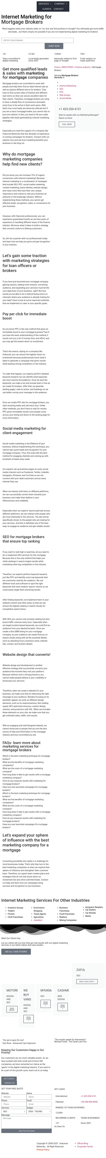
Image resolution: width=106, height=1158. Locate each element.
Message (5, 1115)
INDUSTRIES (67, 67)
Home (57, 67)
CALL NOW (67, 124)
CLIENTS (46, 9)
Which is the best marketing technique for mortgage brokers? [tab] (26, 757)
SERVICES (45, 3)
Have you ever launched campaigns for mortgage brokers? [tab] (25, 788)
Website (5, 1093)
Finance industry (82, 67)
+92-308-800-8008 (89, 1102)
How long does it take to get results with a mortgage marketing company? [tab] (26, 776)
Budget (29, 1108)
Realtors (63, 917)
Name (29, 1093)
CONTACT (59, 9)
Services (5, 1108)
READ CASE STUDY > (87, 982)
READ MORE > (28, 1019)
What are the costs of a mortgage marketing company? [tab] (23, 770)
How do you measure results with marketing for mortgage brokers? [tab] (24, 782)
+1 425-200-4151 (88, 1096)
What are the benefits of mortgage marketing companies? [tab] (23, 764)
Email (29, 1101)
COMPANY (60, 3)
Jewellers (38, 920)
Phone (4, 1101)
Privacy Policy (43, 1149)
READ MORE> (12, 1009)
